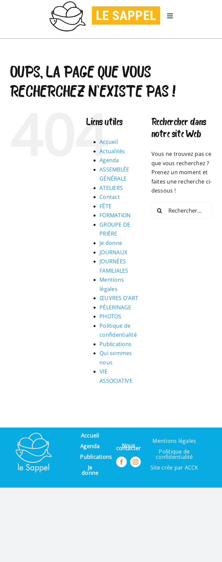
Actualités (112, 151)
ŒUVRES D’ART (119, 298)
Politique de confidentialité (174, 454)
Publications (115, 344)
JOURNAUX (113, 252)
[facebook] (121, 462)
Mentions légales (174, 441)
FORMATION (115, 215)
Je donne (111, 243)
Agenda (109, 160)
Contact (110, 197)
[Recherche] (159, 210)
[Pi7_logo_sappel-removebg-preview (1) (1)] (33, 430)
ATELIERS (111, 188)
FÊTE (105, 206)
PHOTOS (110, 316)
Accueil (109, 142)
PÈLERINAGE (115, 307)
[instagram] (135, 462)
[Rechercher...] (181, 210)
